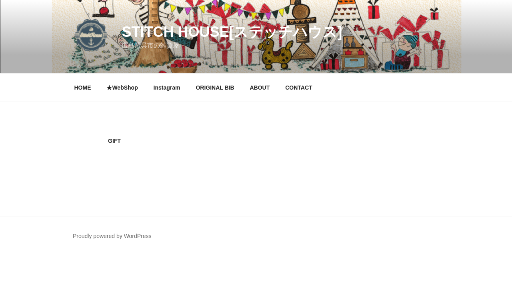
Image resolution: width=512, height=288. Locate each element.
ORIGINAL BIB (215, 87)
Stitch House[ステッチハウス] (232, 32)
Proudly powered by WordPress (112, 236)
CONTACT (298, 87)
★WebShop (122, 87)
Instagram (167, 87)
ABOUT (260, 87)
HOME (82, 87)
